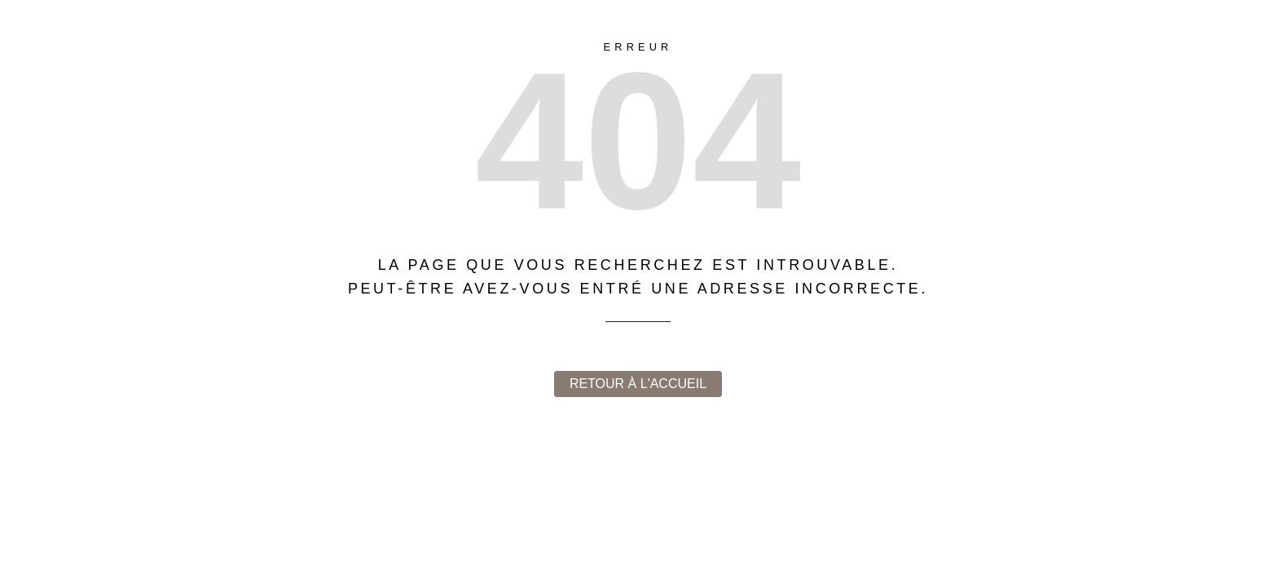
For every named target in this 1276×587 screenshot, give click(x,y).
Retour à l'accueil (638, 384)
